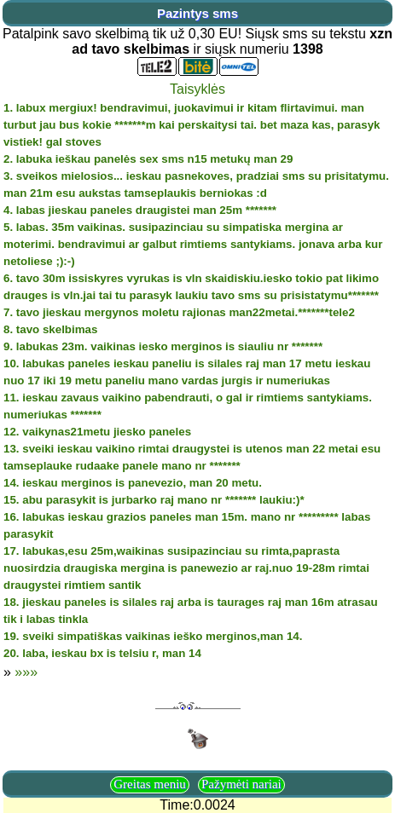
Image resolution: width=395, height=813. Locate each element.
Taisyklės (197, 89)
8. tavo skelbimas (50, 329)
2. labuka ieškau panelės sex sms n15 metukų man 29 (148, 159)
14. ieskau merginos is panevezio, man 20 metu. (132, 482)
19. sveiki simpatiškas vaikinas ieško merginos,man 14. (152, 636)
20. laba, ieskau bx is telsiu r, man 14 (102, 653)
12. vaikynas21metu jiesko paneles (97, 431)
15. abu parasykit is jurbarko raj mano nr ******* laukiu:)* (154, 499)
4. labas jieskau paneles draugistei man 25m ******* (139, 210)
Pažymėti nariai (241, 784)
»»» (26, 672)
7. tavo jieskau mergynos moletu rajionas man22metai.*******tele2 (179, 312)
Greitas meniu (149, 784)
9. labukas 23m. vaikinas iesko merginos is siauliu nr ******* (162, 346)
